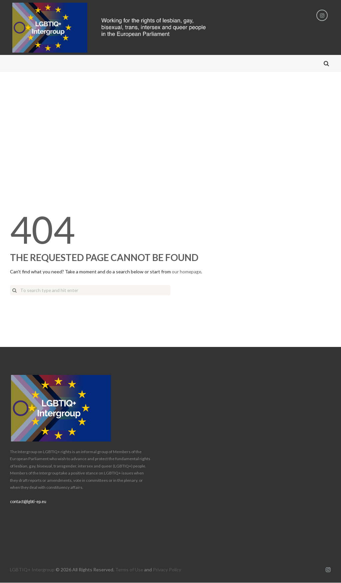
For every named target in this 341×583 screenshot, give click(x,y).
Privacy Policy (167, 570)
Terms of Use (129, 570)
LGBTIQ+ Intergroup (32, 570)
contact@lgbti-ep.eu (28, 501)
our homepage (187, 272)
